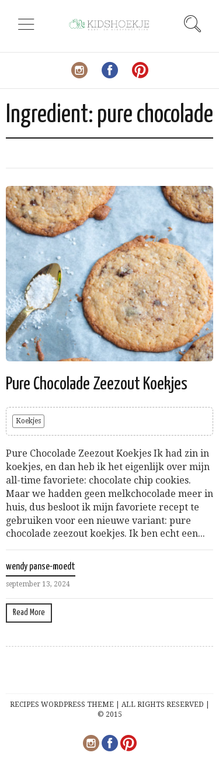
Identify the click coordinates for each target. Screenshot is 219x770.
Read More (29, 612)
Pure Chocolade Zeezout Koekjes (96, 384)
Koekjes (28, 421)
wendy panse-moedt (40, 567)
